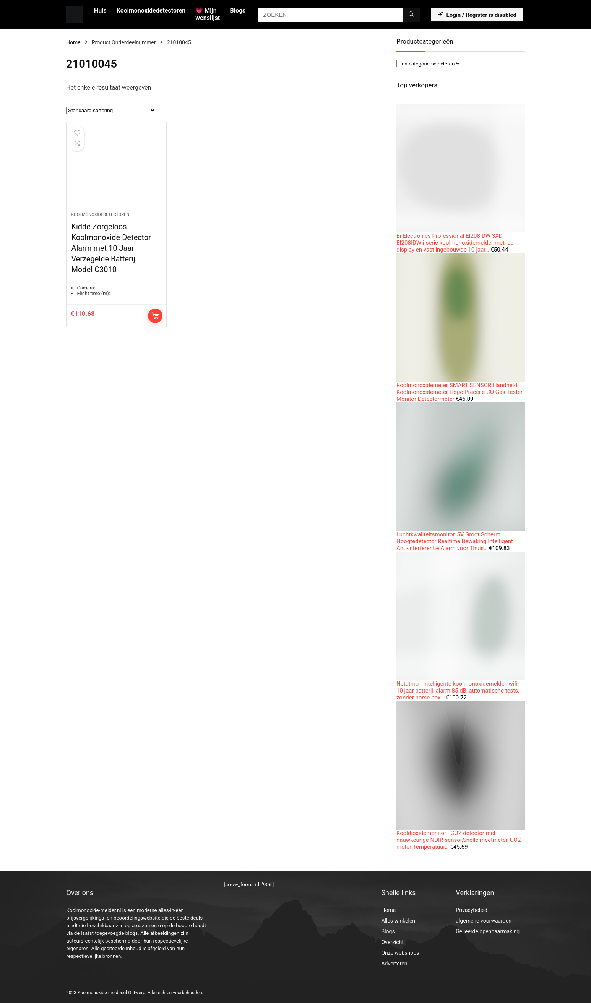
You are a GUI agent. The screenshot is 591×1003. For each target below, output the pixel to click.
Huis (100, 10)
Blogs (237, 10)
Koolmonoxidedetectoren (151, 10)
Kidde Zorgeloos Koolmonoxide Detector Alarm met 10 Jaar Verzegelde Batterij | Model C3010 (111, 248)
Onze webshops (400, 953)
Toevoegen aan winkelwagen (155, 315)
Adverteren (394, 964)
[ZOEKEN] (411, 15)
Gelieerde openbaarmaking (488, 931)
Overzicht (392, 942)
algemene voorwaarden (483, 921)
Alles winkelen (398, 921)
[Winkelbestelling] (111, 110)
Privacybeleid (471, 910)
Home (73, 42)
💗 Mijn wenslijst (207, 14)
